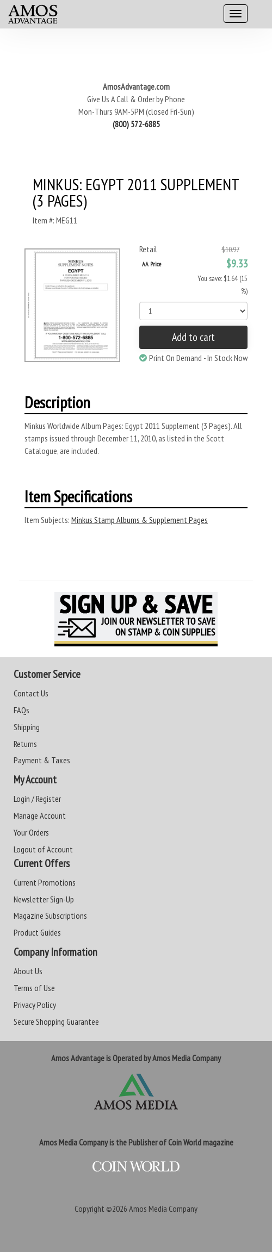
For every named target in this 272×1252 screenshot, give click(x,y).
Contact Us (31, 693)
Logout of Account (43, 849)
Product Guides (37, 932)
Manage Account (40, 815)
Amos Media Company (163, 1208)
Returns (25, 743)
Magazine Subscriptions (50, 915)
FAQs (21, 710)
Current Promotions (45, 882)
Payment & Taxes (42, 760)
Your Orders (31, 832)
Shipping (27, 726)
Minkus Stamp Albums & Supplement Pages (139, 519)
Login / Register (37, 798)
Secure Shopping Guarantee (56, 1021)
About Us (28, 971)
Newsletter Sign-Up (44, 899)
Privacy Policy (35, 1004)
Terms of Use (34, 987)
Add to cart (193, 337)
